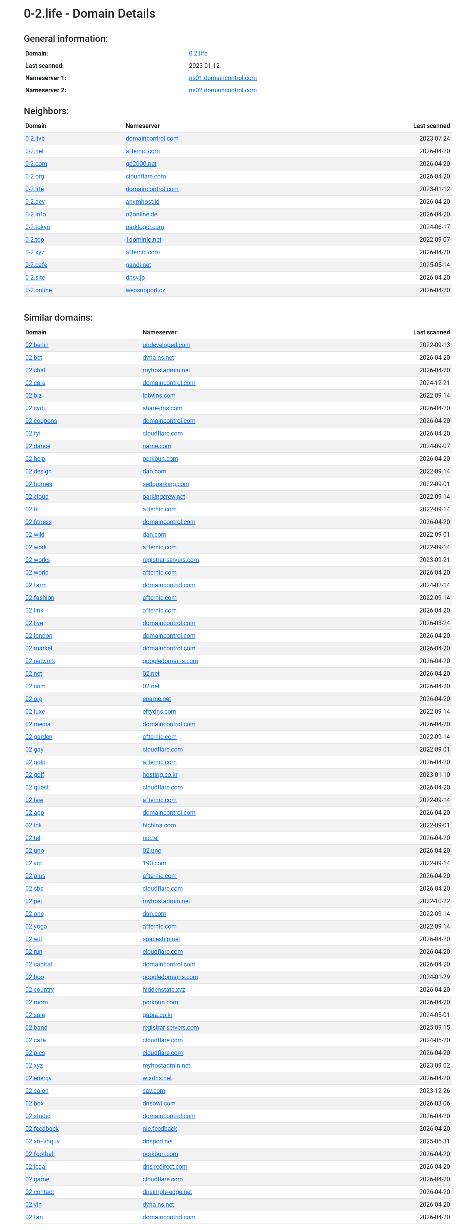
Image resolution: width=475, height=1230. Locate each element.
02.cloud (37, 496)
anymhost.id (142, 201)
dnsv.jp (135, 277)
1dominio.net (143, 239)
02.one (34, 913)
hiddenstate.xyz (164, 989)
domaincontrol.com (152, 138)
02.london (39, 635)
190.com (154, 863)
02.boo (34, 977)
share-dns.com (162, 408)
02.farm (36, 585)
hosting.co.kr (160, 774)
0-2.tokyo (37, 227)
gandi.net (138, 265)
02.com (35, 686)
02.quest (37, 787)
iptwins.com (159, 395)
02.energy (38, 1078)
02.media (38, 724)
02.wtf (34, 939)
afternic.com (143, 151)
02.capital (38, 964)
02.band (36, 1027)
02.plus (35, 876)
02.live (34, 623)
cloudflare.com (146, 176)
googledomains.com (170, 661)
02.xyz (34, 1065)
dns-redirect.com (165, 1166)
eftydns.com (159, 711)
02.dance (37, 446)
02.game (37, 1179)
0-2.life (198, 53)
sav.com (154, 1090)
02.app (34, 812)
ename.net (157, 699)
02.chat (35, 370)
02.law (34, 800)
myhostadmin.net (166, 370)
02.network (40, 661)
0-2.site (35, 277)
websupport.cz (145, 290)
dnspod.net (158, 1141)
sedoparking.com (166, 484)
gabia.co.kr (158, 1015)
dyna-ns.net (158, 357)
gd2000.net (141, 163)
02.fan (34, 1217)
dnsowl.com (159, 1103)
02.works (37, 559)
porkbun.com (160, 458)
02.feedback (42, 1128)
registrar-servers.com (171, 559)
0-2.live (34, 138)
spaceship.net (161, 939)
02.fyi (33, 433)
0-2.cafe (36, 265)
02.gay (34, 749)
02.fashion (39, 597)
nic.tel (151, 838)
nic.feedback (160, 1128)
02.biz (33, 395)
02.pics (35, 1052)
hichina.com (159, 825)
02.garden (39, 736)
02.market (39, 648)
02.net (33, 673)
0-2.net (34, 151)
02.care (35, 383)
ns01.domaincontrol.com (223, 78)
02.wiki (34, 534)
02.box (34, 1103)
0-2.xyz (34, 252)
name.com (157, 446)
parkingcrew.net (164, 496)
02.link (34, 610)
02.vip (33, 863)
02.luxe (35, 711)
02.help (35, 458)
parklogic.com (145, 227)
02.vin (33, 1204)
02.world (37, 572)
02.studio (38, 1116)
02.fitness (38, 522)
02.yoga (36, 926)
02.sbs (34, 888)
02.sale (35, 1015)
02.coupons (41, 420)
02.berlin (37, 345)
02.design (38, 471)
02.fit (32, 509)
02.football (40, 1154)
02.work (36, 547)
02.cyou (36, 408)
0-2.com (36, 163)
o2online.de (141, 214)
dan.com (154, 471)
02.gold (35, 762)
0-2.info (35, 214)
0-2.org (34, 176)
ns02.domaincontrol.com (223, 90)
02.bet (33, 357)
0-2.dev (35, 201)
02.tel (32, 838)
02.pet (33, 901)
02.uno (34, 850)
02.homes (38, 484)
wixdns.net (157, 1078)
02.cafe (35, 1040)
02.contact (39, 1192)
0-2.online (38, 290)
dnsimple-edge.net (167, 1192)
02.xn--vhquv (42, 1141)
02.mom (36, 1002)
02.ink (33, 825)
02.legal (36, 1166)
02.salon (37, 1090)
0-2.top (34, 239)
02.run (34, 951)
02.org (34, 699)
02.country (39, 989)
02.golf (34, 774)
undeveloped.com (167, 345)
